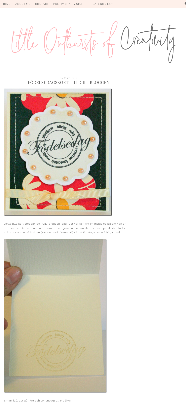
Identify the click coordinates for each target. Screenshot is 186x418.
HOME (6, 3)
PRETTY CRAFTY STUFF (69, 3)
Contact (42, 3)
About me (22, 3)
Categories (103, 3)
